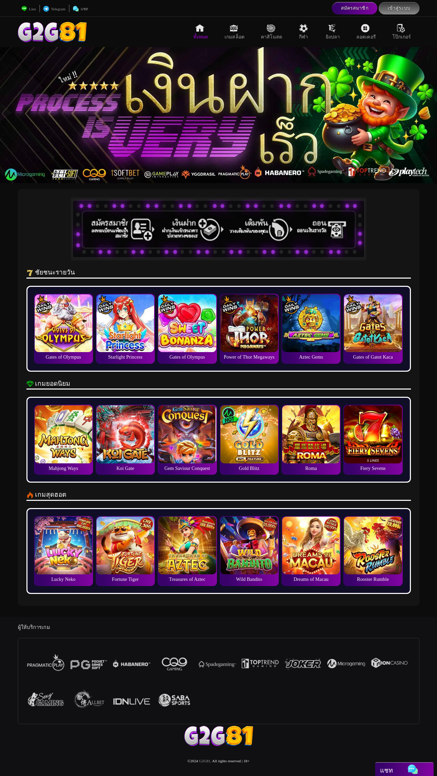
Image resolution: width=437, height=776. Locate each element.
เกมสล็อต (234, 32)
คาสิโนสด (272, 32)
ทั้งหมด (200, 32)
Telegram (54, 9)
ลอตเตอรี (366, 32)
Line (28, 9)
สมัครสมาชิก (354, 8)
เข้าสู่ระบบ (399, 8)
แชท (80, 9)
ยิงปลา (333, 32)
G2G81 (204, 761)
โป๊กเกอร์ (401, 32)
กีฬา (304, 32)
